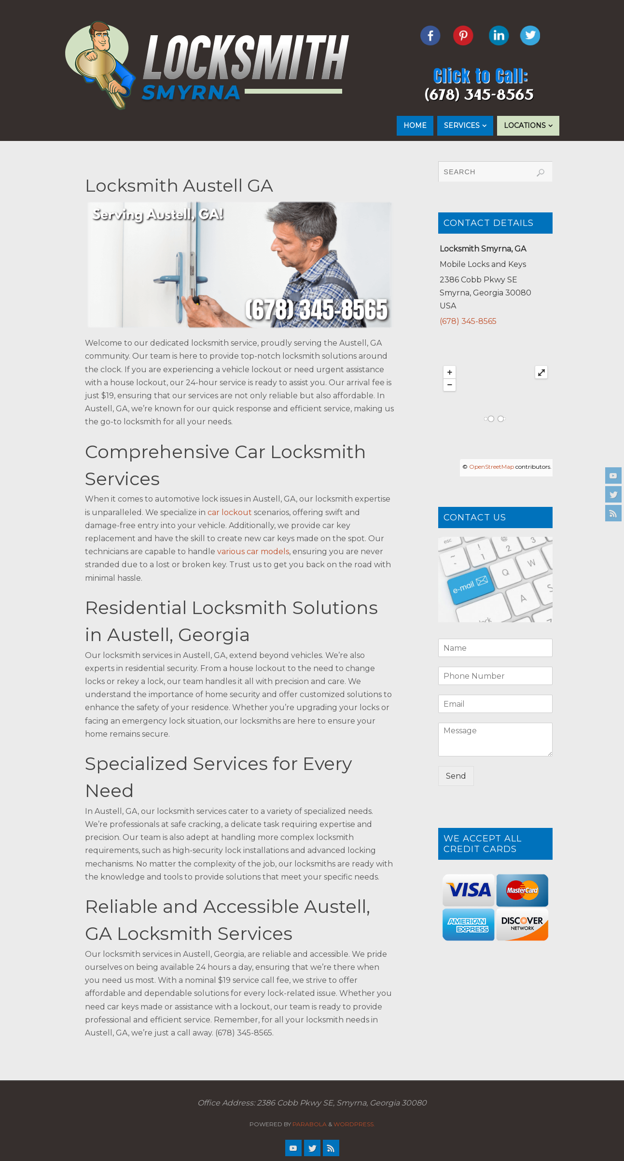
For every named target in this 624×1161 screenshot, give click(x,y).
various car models (253, 551)
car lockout (230, 512)
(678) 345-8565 (468, 321)
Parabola (309, 1124)
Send (456, 776)
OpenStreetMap (491, 466)
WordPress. (354, 1124)
